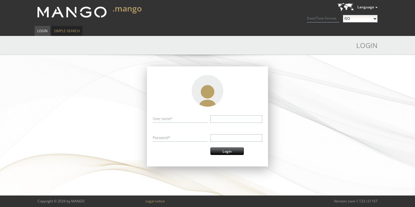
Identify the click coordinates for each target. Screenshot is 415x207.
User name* (163, 118)
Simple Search (67, 30)
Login (42, 30)
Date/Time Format (321, 18)
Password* (161, 137)
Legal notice (155, 201)
